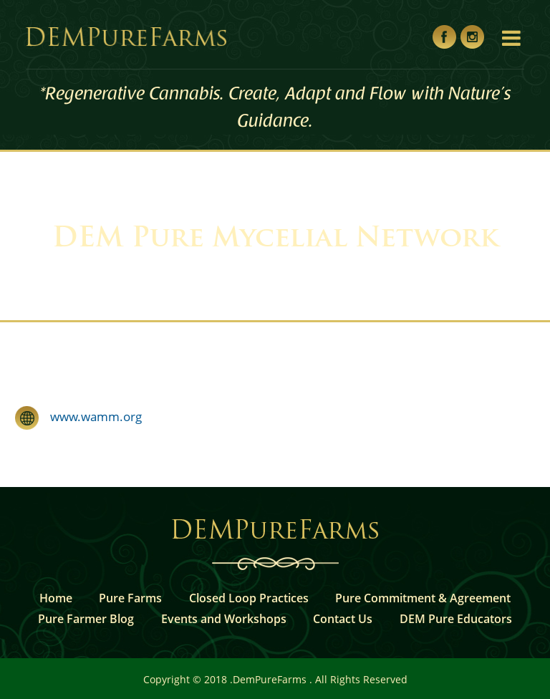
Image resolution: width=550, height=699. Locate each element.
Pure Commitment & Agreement (423, 598)
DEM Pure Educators (456, 619)
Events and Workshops (223, 619)
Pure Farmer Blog (86, 619)
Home (55, 598)
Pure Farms (130, 598)
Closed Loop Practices (249, 598)
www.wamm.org (90, 416)
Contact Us (342, 619)
